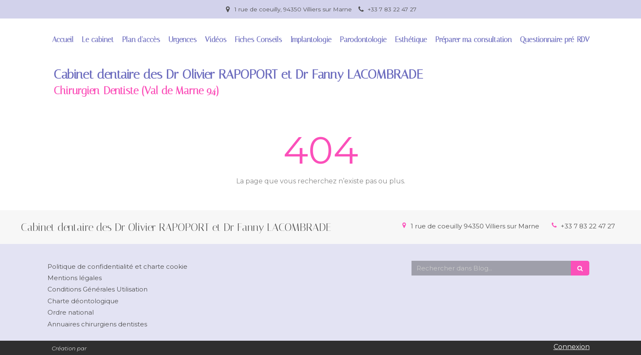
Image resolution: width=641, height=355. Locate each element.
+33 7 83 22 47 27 (588, 226)
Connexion (572, 347)
